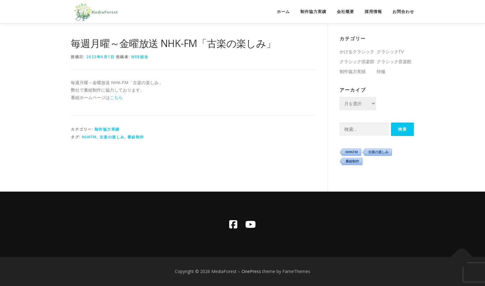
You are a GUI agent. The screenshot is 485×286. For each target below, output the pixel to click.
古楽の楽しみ (112, 137)
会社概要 (345, 11)
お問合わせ (403, 11)
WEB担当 (139, 56)
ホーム (283, 11)
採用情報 (373, 11)
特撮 (381, 71)
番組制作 (135, 137)
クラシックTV (390, 51)
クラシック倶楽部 (357, 61)
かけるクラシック (357, 51)
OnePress (251, 271)
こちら (116, 97)
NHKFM (89, 137)
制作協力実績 (313, 11)
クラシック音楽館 (394, 61)
